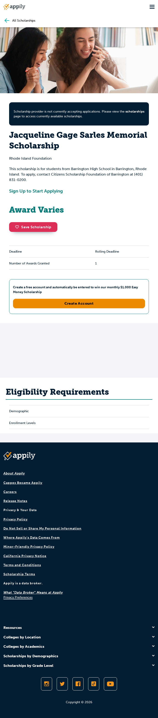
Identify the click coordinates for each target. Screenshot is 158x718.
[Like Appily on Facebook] (78, 683)
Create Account (79, 303)
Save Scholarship (33, 227)
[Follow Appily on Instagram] (46, 683)
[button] (18, 227)
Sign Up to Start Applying (36, 191)
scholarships (134, 111)
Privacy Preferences (18, 597)
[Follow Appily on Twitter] (62, 683)
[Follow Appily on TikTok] (93, 683)
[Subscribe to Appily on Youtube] (110, 683)
